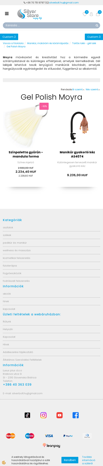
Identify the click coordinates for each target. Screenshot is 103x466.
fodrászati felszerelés (16, 281)
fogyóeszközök (12, 273)
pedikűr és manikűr (15, 243)
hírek (6, 301)
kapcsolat (9, 309)
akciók (7, 294)
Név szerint (93, 89)
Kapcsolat (9, 337)
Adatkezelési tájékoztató (18, 352)
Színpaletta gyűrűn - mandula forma (26, 154)
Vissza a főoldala (13, 43)
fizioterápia (10, 265)
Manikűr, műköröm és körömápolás (48, 43)
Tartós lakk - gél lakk (84, 43)
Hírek (6, 344)
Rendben (70, 460)
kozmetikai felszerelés (16, 258)
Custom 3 (94, 37)
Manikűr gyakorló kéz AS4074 (77, 154)
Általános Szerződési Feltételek (22, 360)
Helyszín (8, 329)
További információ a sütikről (88, 460)
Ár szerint (78, 89)
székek (7, 235)
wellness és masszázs (17, 250)
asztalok (8, 227)
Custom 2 (9, 37)
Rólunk (7, 321)
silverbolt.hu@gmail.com (64, 2)
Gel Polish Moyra (16, 46)
